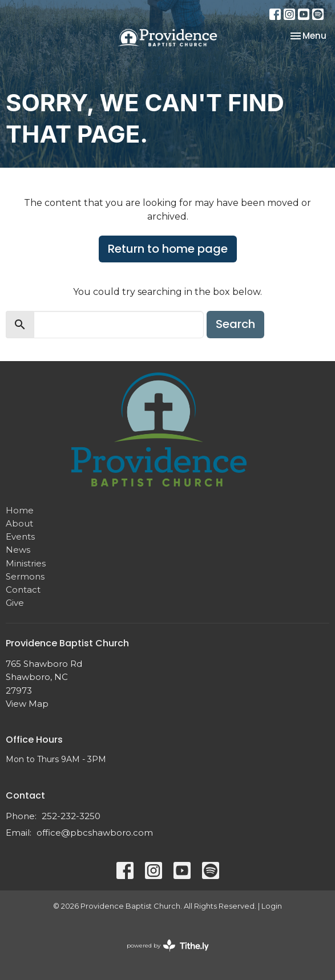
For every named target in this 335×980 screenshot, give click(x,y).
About (19, 523)
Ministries (26, 563)
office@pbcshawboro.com (95, 832)
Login (271, 906)
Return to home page (168, 249)
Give (15, 602)
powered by (168, 945)
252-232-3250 (71, 816)
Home (20, 510)
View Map (27, 703)
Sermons (25, 576)
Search (235, 324)
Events (20, 536)
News (18, 549)
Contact (23, 589)
